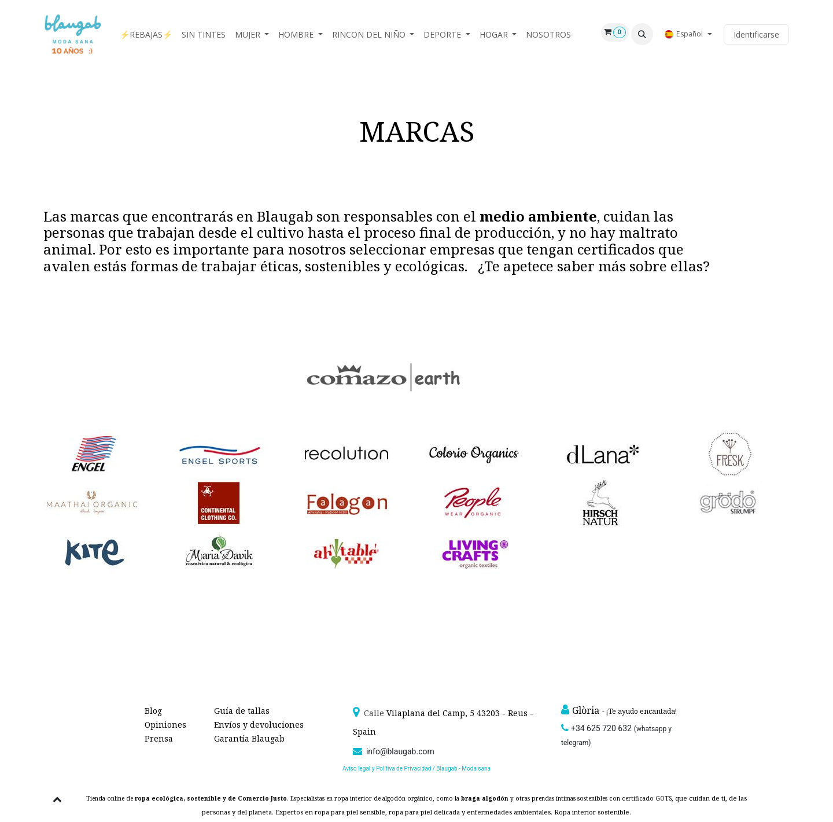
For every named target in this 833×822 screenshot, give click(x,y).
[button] (642, 34)
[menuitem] (146, 34)
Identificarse (756, 34)
